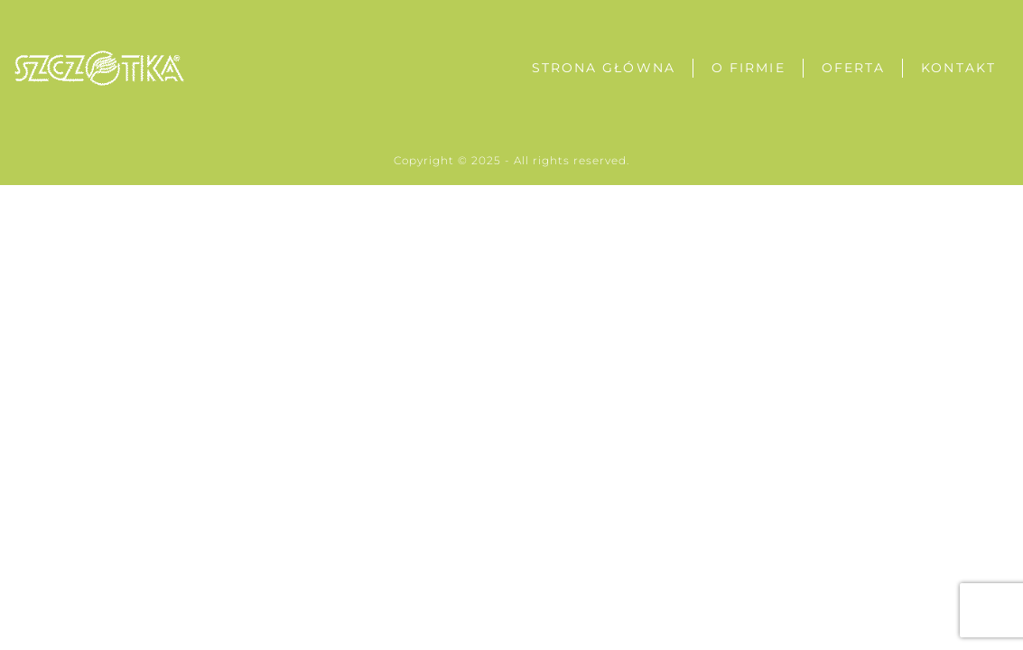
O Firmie (748, 68)
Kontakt (958, 68)
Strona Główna (603, 68)
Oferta (854, 68)
